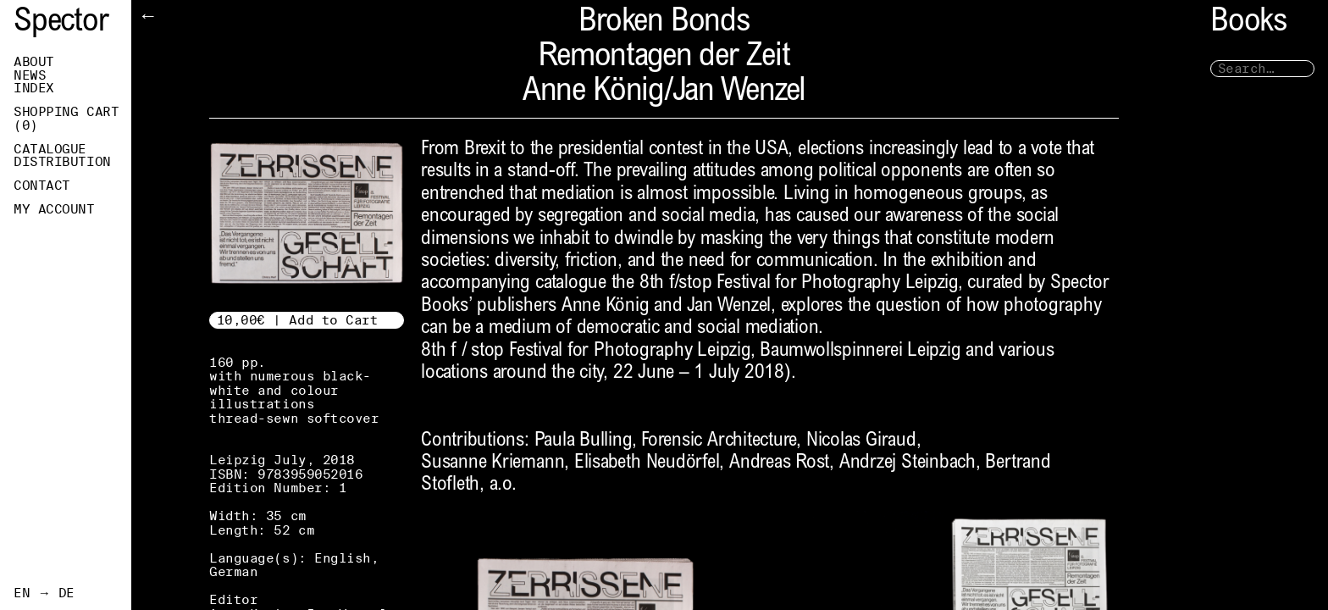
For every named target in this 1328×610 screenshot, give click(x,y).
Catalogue (50, 149)
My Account (54, 209)
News (30, 75)
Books (1248, 23)
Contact (42, 185)
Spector (61, 23)
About (34, 62)
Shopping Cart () (66, 118)
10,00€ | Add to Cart (298, 320)
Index (34, 88)
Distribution (62, 162)
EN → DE (44, 593)
